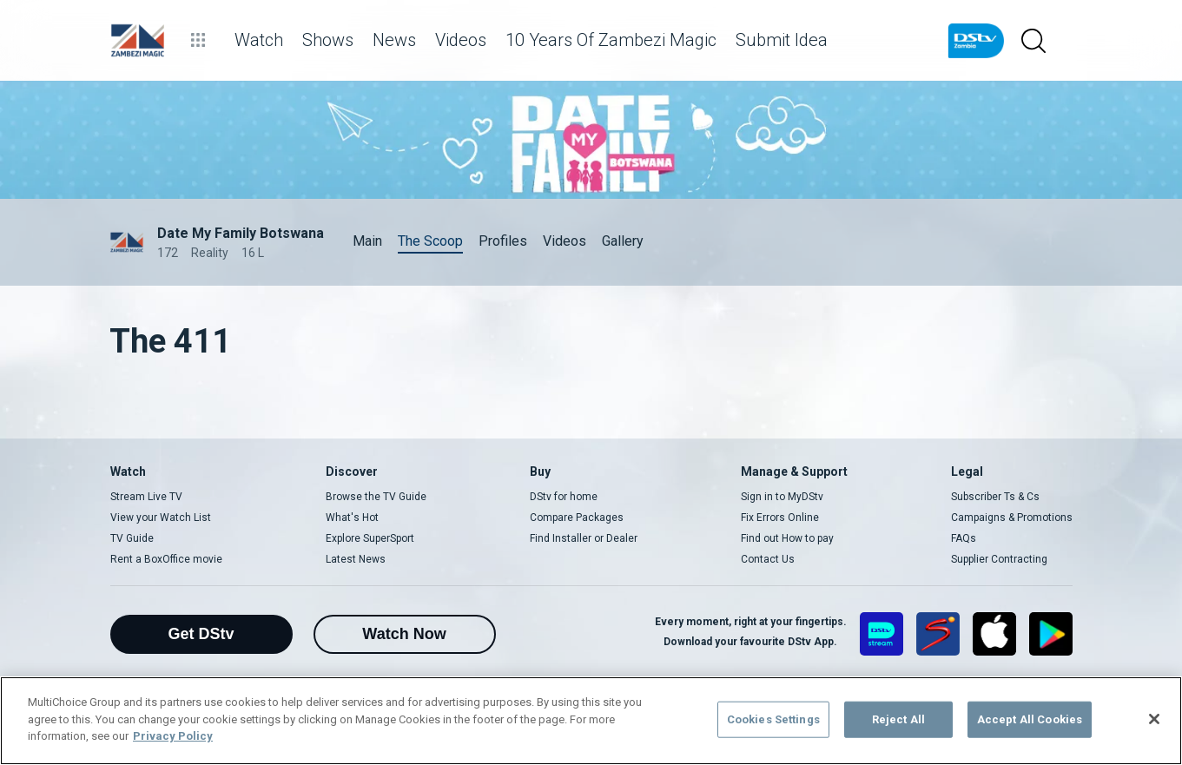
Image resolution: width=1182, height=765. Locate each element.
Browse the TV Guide (376, 497)
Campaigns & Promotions (1012, 517)
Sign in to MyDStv (782, 497)
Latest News (356, 559)
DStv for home (564, 497)
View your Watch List (160, 517)
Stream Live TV (146, 497)
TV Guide (132, 538)
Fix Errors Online (780, 517)
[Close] (1154, 719)
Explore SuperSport (370, 538)
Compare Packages (577, 517)
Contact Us (768, 559)
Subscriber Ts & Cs (995, 497)
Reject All (898, 719)
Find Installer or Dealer (583, 538)
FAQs (963, 538)
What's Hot (352, 517)
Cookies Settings (773, 719)
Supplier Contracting (999, 559)
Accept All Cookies (1029, 719)
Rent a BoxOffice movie (166, 559)
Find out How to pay (787, 538)
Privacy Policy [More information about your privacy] (173, 735)
